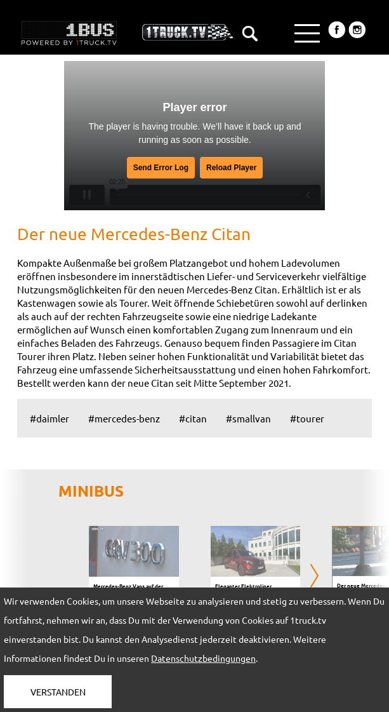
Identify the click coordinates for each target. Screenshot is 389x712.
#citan (193, 418)
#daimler (49, 418)
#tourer (307, 418)
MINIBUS (91, 490)
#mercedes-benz (124, 418)
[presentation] (314, 576)
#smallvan (248, 418)
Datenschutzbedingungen (203, 658)
